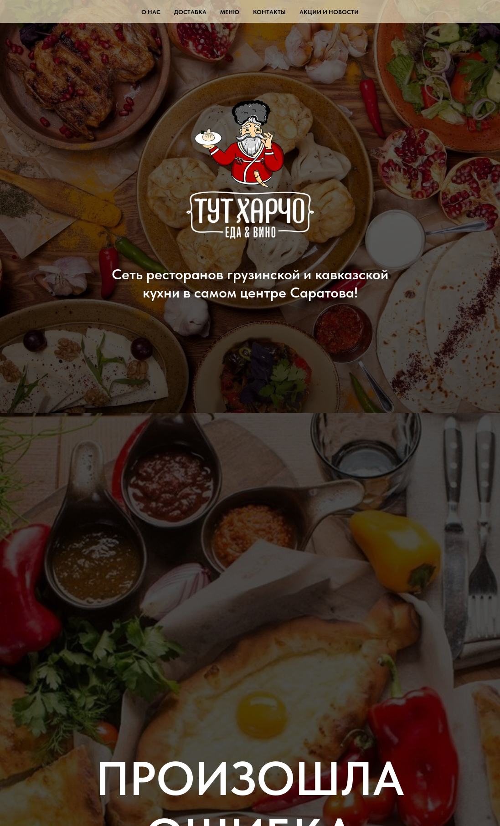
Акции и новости (329, 12)
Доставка (190, 12)
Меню (229, 12)
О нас (150, 12)
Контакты (269, 12)
